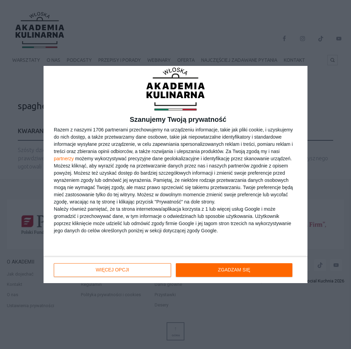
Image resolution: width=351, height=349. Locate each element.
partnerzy (64, 158)
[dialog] (175, 174)
